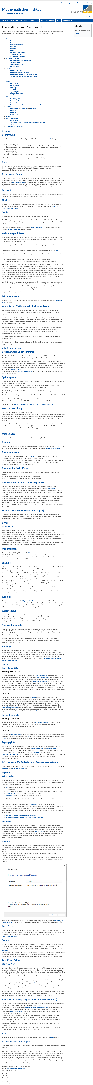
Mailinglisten (14, 85)
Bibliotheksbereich (52, 745)
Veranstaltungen (47, 21)
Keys (34, 979)
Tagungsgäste (14, 103)
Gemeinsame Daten (16, 45)
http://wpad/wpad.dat (9, 933)
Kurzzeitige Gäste (15, 101)
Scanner (8, 116)
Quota (12, 50)
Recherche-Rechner (37, 745)
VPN (14, 790)
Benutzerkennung (41, 673)
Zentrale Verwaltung (17, 64)
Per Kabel (13, 110)
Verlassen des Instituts (17, 56)
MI (21, 108)
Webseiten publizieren (17, 52)
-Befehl (51, 487)
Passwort (13, 46)
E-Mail (8, 81)
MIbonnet (9, 790)
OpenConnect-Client (16, 1008)
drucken (36, 708)
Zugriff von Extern (12, 118)
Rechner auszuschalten (25, 370)
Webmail (13, 89)
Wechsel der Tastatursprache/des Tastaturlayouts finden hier (33, 403)
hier (54, 220)
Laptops (8, 106)
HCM (58, 21)
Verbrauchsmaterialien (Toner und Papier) (23, 76)
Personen (14, 21)
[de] (87, 16)
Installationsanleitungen (10, 704)
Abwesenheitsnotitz (16, 93)
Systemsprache (15, 62)
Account (8, 39)
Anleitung (5, 947)
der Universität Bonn (14, 13)
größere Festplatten (14, 229)
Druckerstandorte (16, 70)
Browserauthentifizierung (10, 751)
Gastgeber (5, 765)
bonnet (24, 108)
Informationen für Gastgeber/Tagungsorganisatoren (27, 105)
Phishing (13, 48)
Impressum (72, 3)
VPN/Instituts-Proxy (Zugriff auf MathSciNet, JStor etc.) (28, 122)
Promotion (34, 21)
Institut (5, 21)
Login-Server (14, 120)
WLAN (34, 694)
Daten (12, 43)
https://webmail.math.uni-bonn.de (33, 598)
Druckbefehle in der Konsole (19, 72)
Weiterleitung (14, 91)
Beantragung (14, 41)
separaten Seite (16, 369)
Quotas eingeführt (37, 227)
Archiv (77, 33)
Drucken (8, 68)
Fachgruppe (67, 21)
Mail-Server (14, 83)
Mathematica (14, 66)
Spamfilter (13, 87)
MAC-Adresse (39, 829)
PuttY (7, 1018)
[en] (90, 16)
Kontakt (63, 3)
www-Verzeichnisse (18, 182)
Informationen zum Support (15, 126)
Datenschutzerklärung (84, 3)
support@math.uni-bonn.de (16, 1065)
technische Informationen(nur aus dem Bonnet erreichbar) (25, 815)
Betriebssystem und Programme (20, 60)
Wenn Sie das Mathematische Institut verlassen (26, 305)
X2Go (12, 124)
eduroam (33, 108)
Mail (49, 139)
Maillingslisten (9, 546)
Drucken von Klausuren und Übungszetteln (23, 481)
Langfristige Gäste (16, 99)
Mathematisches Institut (21, 9)
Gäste (8, 97)
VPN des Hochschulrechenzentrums (36, 1004)
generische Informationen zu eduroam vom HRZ (21, 813)
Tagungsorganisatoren (19, 765)
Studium (23, 21)
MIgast (8, 788)
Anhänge (13, 95)
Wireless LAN (14, 108)
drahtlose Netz (16, 731)
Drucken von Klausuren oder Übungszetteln (24, 74)
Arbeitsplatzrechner (12, 58)
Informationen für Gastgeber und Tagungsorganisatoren (30, 759)
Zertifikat (37, 749)
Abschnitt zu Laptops (53, 447)
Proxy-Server (14, 114)
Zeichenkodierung (16, 54)
